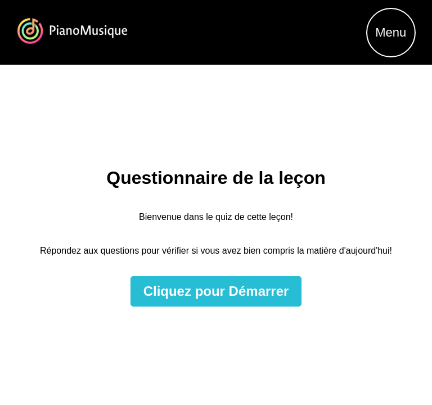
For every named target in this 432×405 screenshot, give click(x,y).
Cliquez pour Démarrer (216, 291)
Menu (390, 32)
